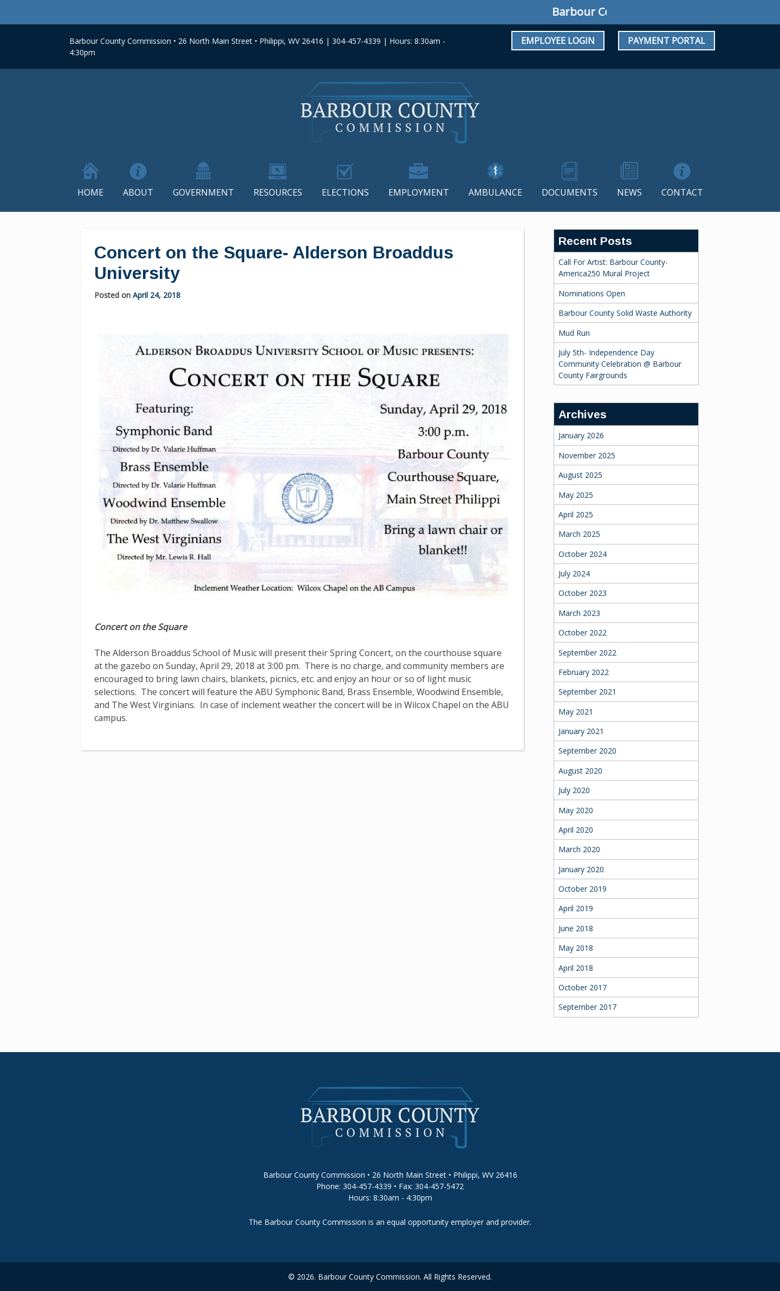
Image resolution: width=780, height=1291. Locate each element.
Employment (418, 192)
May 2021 (575, 711)
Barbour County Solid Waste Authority (625, 313)
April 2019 (575, 908)
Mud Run (574, 333)
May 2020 (575, 810)
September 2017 (587, 1007)
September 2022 (587, 652)
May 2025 (575, 495)
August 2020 (580, 770)
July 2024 (574, 573)
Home (90, 192)
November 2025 (586, 455)
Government (203, 192)
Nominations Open (591, 293)
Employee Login (558, 41)
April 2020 (575, 830)
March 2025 (579, 534)
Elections (345, 192)
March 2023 (579, 613)
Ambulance (495, 192)
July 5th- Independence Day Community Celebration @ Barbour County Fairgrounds (619, 363)
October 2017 (582, 987)
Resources (277, 192)
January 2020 (581, 869)
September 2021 (587, 691)
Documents (569, 192)
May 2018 (575, 948)
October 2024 (582, 554)
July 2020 (574, 790)
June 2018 (575, 928)
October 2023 (582, 593)
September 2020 (587, 750)
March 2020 (579, 849)
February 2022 (583, 672)
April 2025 (575, 514)
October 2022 (582, 632)
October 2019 (582, 889)
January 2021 (581, 731)
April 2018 (575, 968)
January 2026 (581, 435)
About (138, 192)
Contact (682, 192)
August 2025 (580, 475)
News (629, 192)
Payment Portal (666, 41)
